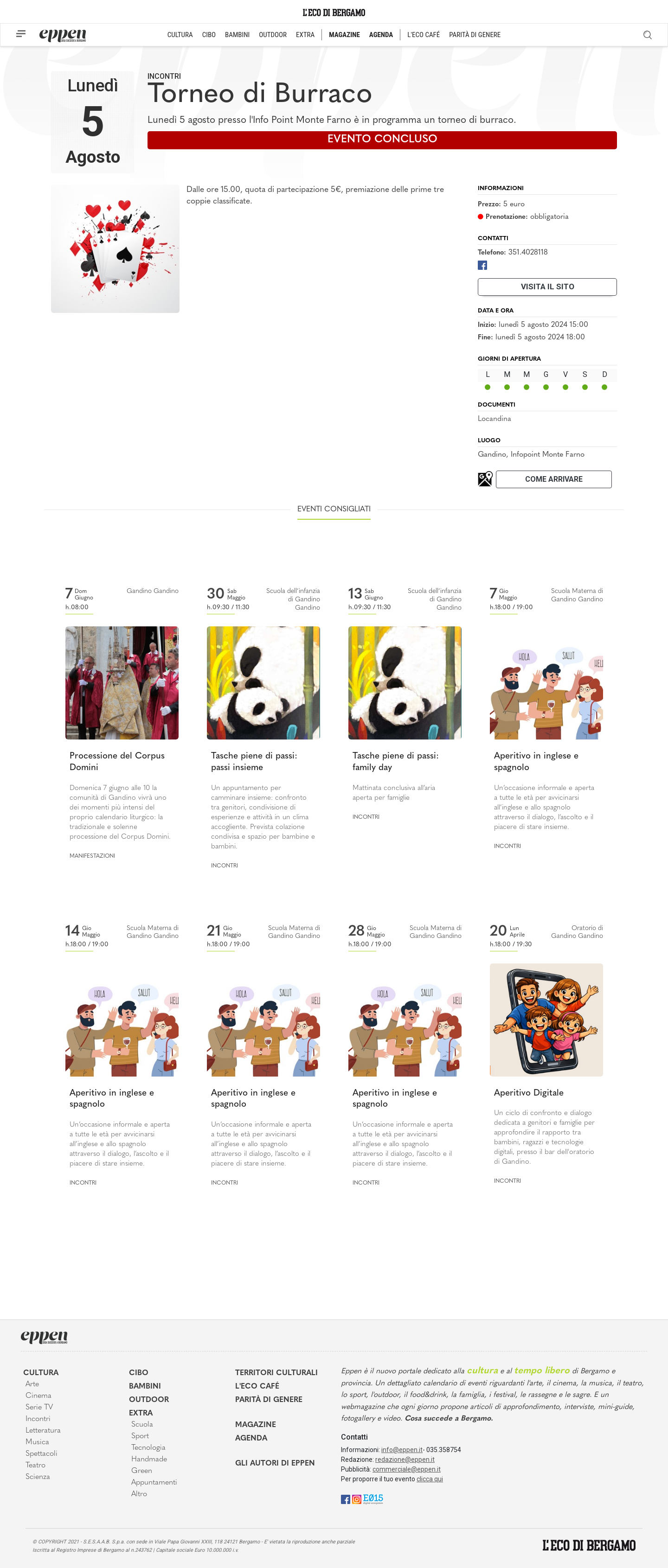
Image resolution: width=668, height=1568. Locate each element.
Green (141, 1471)
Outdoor (149, 1400)
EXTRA (305, 35)
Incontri (164, 76)
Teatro (35, 1465)
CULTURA (180, 35)
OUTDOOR (273, 35)
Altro (139, 1494)
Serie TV (39, 1407)
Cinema (38, 1396)
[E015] (373, 1498)
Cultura (40, 1373)
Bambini (145, 1386)
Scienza (38, 1477)
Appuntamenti (154, 1482)
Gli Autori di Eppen (275, 1463)
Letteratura (43, 1430)
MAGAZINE (344, 35)
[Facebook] (482, 265)
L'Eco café (257, 1386)
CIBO (209, 35)
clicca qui (430, 1479)
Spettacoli (42, 1454)
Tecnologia (148, 1448)
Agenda (251, 1438)
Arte (32, 1384)
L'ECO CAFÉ (423, 35)
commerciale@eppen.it (407, 1469)
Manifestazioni (92, 856)
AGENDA (381, 35)
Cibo (138, 1373)
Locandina (494, 419)
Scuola (142, 1424)
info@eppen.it (402, 1449)
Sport (140, 1436)
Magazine (255, 1425)
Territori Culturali (276, 1373)
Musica (37, 1442)
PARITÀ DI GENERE (475, 35)
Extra (141, 1413)
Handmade (149, 1459)
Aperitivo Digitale (529, 1093)
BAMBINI (237, 35)
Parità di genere (268, 1400)
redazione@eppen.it (405, 1459)
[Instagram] (356, 1498)
